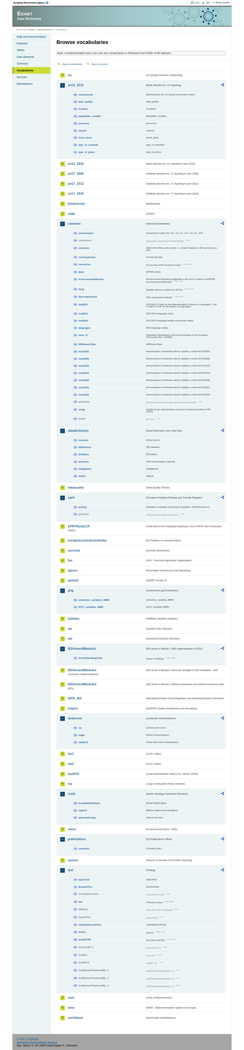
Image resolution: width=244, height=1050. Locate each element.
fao (70, 560)
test (70, 870)
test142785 (84, 939)
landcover (75, 718)
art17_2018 (76, 193)
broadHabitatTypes (89, 803)
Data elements (25, 56)
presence (83, 123)
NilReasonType (87, 344)
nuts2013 (83, 373)
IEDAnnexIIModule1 (82, 648)
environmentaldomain (91, 279)
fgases (73, 570)
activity (82, 507)
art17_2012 (76, 183)
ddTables (83, 454)
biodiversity (76, 203)
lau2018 (73, 773)
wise (71, 1007)
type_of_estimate (88, 144)
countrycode (85, 94)
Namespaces (25, 83)
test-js (82, 932)
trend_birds (85, 137)
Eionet (31, 30)
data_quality (85, 101)
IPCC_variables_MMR (90, 607)
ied (70, 638)
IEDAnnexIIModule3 (82, 670)
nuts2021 (83, 387)
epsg (81, 289)
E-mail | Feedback (28, 1038)
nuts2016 (83, 380)
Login (197, 2)
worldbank (75, 1017)
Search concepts (99, 64)
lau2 (71, 763)
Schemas (22, 63)
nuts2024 (83, 394)
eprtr (71, 497)
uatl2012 (83, 742)
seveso (73, 860)
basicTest (83, 879)
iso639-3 (83, 313)
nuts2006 (83, 358)
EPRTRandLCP (79, 526)
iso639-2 (83, 304)
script (81, 409)
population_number (89, 116)
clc (80, 727)
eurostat (74, 550)
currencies (84, 264)
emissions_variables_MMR (93, 600)
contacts (83, 440)
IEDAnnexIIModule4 (82, 684)
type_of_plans (86, 152)
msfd (71, 793)
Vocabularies (25, 70)
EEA (32, 3)
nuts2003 (83, 351)
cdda (71, 213)
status (82, 476)
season (82, 130)
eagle (81, 735)
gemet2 (73, 580)
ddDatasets (85, 447)
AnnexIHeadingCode (90, 658)
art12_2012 (76, 85)
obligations (84, 468)
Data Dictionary (44, 30)
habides (73, 618)
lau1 (71, 753)
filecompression (87, 296)
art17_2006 (76, 173)
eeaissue (83, 461)
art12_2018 (76, 163)
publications (77, 839)
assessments (86, 233)
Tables (21, 50)
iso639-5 (83, 320)
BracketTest (85, 886)
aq (69, 75)
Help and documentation (31, 36)
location (83, 108)
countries (83, 248)
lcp (70, 783)
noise (72, 829)
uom (71, 997)
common (74, 223)
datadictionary (78, 430)
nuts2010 (83, 365)
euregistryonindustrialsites (87, 540)
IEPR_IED (75, 698)
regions (82, 810)
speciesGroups (87, 817)
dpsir (81, 272)
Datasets (22, 43)
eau (80, 901)
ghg (70, 590)
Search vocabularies (72, 64)
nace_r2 (82, 335)
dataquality (76, 487)
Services (22, 77)
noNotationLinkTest (89, 924)
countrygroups (87, 257)
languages (84, 327)
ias (70, 628)
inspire (73, 708)
